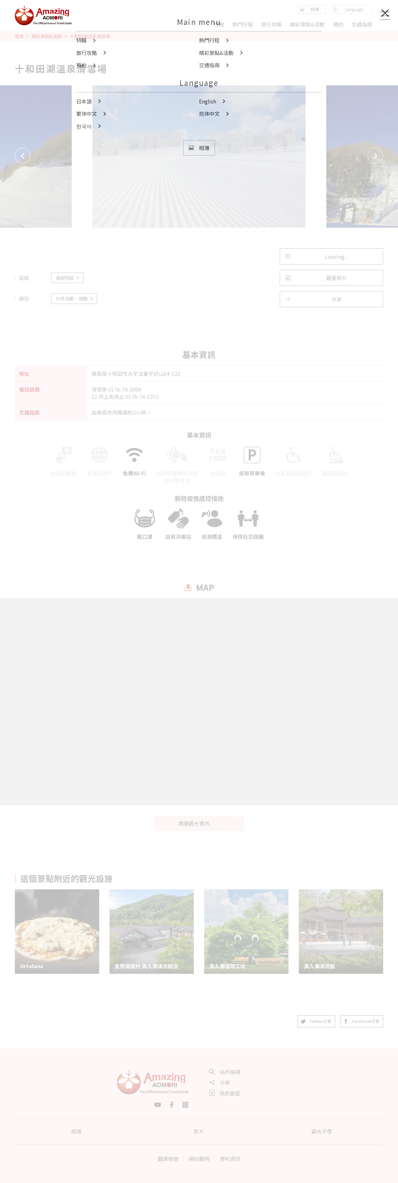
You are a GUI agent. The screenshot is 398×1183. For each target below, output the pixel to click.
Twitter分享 (316, 1021)
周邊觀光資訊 (208, 823)
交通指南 (361, 24)
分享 (313, 299)
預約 (338, 24)
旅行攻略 (271, 24)
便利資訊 (230, 1159)
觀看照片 (316, 278)
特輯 (219, 24)
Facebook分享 (362, 1021)
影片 (199, 1131)
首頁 (19, 36)
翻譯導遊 (168, 1159)
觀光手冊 (321, 1131)
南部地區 (68, 277)
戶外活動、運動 (75, 298)
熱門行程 (242, 24)
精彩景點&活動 (46, 36)
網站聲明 (199, 1159)
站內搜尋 (224, 1071)
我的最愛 (224, 1093)
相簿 (76, 1131)
